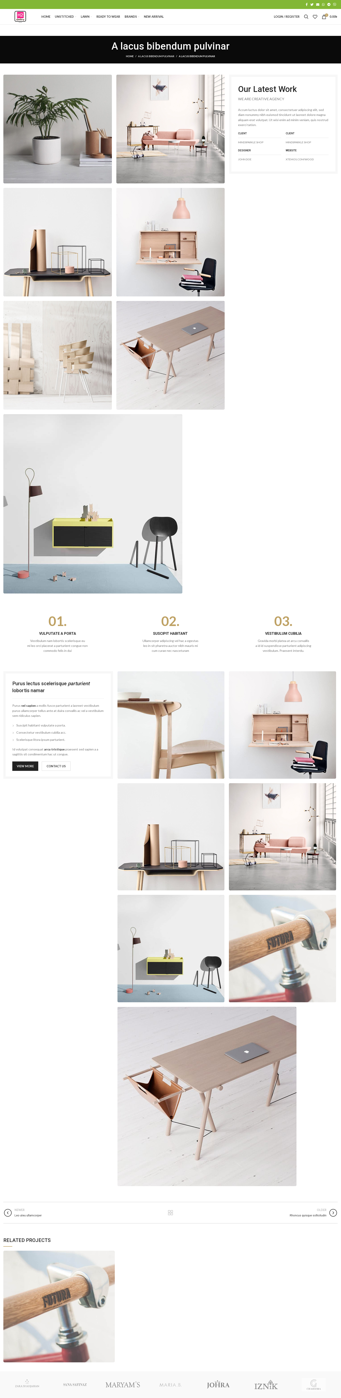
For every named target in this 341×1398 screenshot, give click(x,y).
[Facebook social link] (306, 5)
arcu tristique (54, 757)
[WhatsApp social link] (323, 5)
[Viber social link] (335, 5)
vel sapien (28, 714)
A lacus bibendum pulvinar (156, 64)
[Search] (306, 21)
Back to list (170, 1221)
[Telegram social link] (329, 5)
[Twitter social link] (312, 5)
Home (130, 64)
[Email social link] (318, 5)
